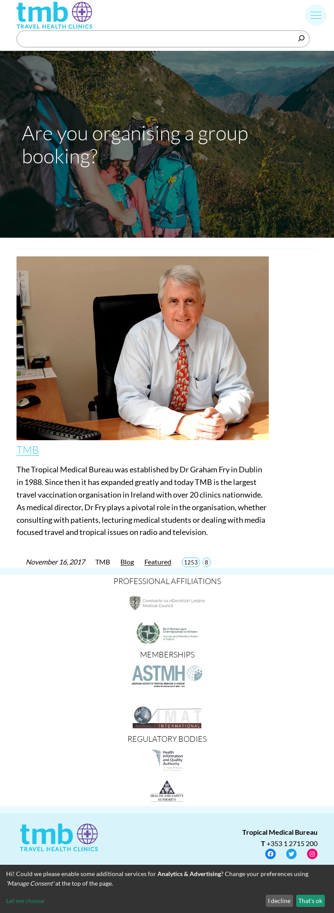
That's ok (310, 900)
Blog (127, 562)
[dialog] (167, 889)
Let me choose (25, 900)
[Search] (301, 38)
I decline (279, 900)
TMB (28, 449)
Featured (157, 562)
